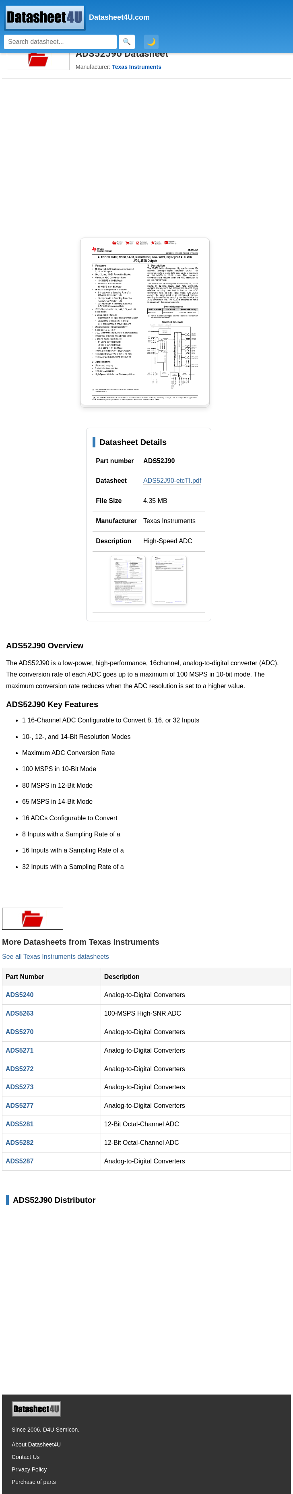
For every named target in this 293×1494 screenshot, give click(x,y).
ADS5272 (19, 1069)
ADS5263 (19, 1013)
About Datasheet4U (36, 1444)
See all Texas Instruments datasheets (55, 956)
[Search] (60, 42)
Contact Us (25, 1457)
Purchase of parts (34, 1482)
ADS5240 (19, 994)
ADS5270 (19, 1031)
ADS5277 (19, 1105)
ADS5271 (19, 1050)
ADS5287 (19, 1161)
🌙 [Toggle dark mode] (151, 42)
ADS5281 (19, 1124)
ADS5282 (19, 1142)
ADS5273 (19, 1087)
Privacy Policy (29, 1469)
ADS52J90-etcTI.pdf (172, 480)
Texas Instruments (169, 520)
